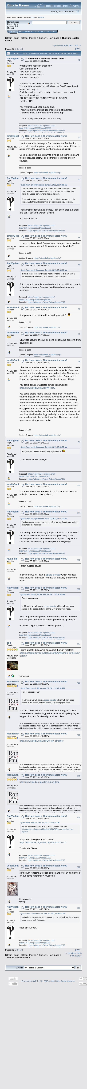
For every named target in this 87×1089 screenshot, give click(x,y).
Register (45, 31)
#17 (78, 776)
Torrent (11, 28)
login (32, 17)
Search (28, 31)
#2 (79, 137)
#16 (78, 735)
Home (13, 31)
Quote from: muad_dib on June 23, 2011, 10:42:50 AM (43, 594)
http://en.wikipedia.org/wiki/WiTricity (37, 388)
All (22, 49)
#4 (79, 237)
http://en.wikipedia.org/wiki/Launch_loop (39, 782)
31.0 (16, 26)
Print (77, 49)
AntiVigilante (14, 58)
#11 (78, 513)
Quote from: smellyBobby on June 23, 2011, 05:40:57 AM (44, 447)
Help (21, 31)
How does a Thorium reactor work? (47, 58)
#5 (79, 265)
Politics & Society (37, 38)
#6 (79, 309)
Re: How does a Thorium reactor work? (46, 136)
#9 (79, 442)
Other (24, 38)
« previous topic (60, 45)
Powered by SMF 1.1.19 (32, 981)
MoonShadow (14, 681)
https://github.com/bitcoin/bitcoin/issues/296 (46, 131)
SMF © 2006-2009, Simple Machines (59, 981)
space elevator (53, 574)
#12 (78, 560)
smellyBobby (14, 136)
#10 (78, 485)
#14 (78, 644)
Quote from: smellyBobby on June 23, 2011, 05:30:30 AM (44, 270)
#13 (78, 589)
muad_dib (12, 558)
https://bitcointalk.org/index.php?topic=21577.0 (42, 842)
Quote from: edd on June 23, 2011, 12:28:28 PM (40, 823)
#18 (78, 817)
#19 (78, 867)
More (53, 31)
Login (36, 31)
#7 (79, 334)
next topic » (75, 45)
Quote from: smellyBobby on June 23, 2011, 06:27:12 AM (44, 519)
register (41, 17)
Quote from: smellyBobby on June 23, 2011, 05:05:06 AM (44, 185)
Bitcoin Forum (12, 38)
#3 (79, 179)
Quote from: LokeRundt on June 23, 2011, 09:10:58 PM (43, 914)
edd (9, 643)
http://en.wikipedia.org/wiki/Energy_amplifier (41, 740)
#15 (78, 683)
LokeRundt (13, 865)
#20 (78, 908)
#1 (79, 60)
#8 (79, 361)
